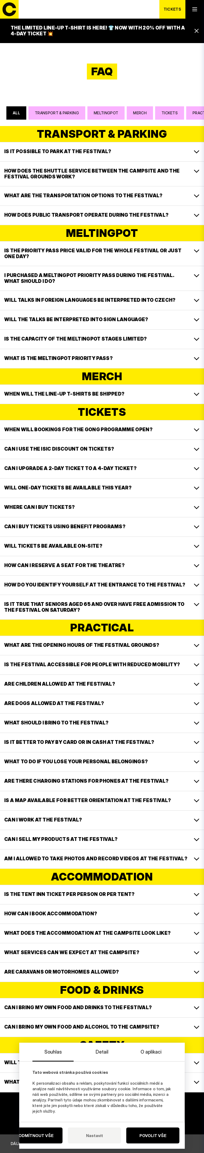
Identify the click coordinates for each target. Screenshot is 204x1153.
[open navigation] (194, 9)
